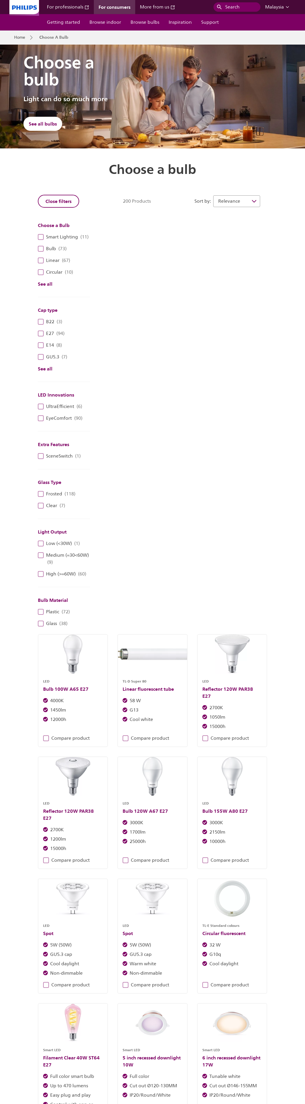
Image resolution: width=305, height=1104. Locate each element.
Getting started (63, 22)
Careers (63, 1057)
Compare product (116, 318)
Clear (51, 505)
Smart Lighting (63, 237)
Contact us (89, 1057)
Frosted (56, 493)
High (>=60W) (62, 574)
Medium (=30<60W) (63, 559)
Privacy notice (185, 1057)
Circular (55, 272)
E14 (50, 345)
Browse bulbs (145, 22)
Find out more (218, 946)
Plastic (54, 611)
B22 (50, 321)
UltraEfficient (60, 406)
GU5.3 (52, 356)
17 (227, 727)
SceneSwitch (59, 456)
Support (210, 22)
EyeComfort (60, 418)
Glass (52, 623)
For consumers (115, 7)
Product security (222, 1057)
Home (19, 37)
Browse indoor (105, 22)
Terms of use (257, 1057)
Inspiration (180, 22)
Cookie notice (150, 1057)
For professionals (68, 7)
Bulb (52, 248)
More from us (157, 7)
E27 (51, 333)
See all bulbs (43, 124)
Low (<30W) (59, 543)
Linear (54, 260)
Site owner (118, 1057)
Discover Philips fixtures (86, 946)
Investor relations (30, 1057)
